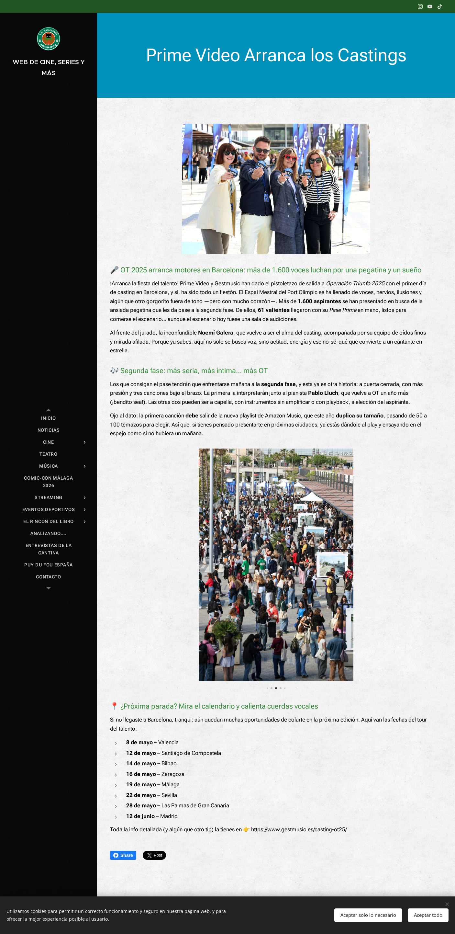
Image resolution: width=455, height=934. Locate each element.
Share (123, 855)
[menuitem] (48, 418)
